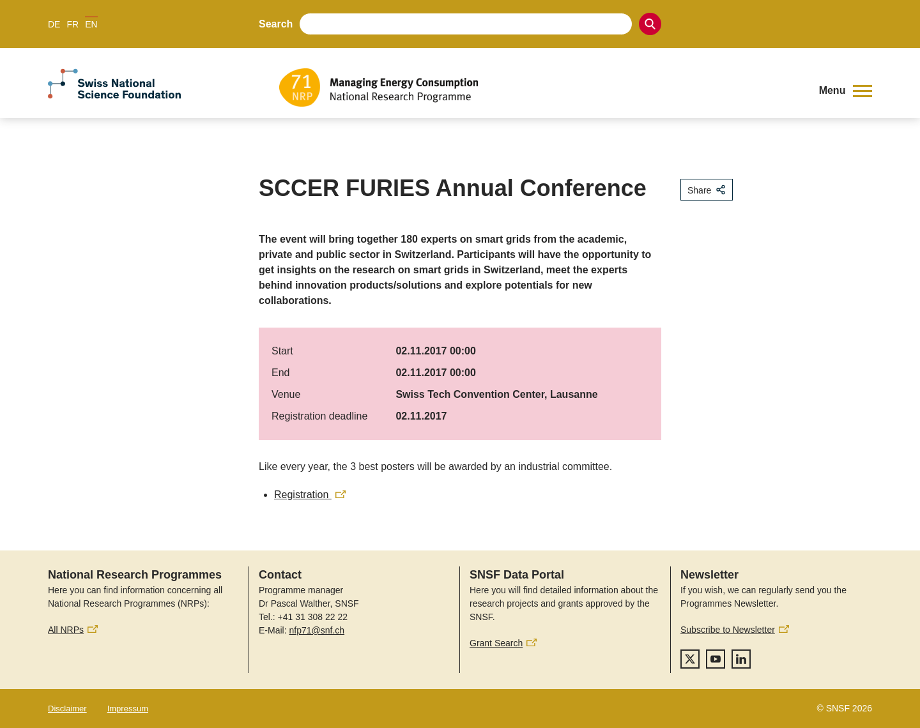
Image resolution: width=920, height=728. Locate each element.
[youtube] (715, 659)
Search (276, 24)
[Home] (539, 87)
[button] (845, 91)
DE (54, 24)
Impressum (127, 708)
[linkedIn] (741, 659)
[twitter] (690, 659)
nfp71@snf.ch (316, 630)
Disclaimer (67, 708)
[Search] (650, 24)
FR (72, 24)
